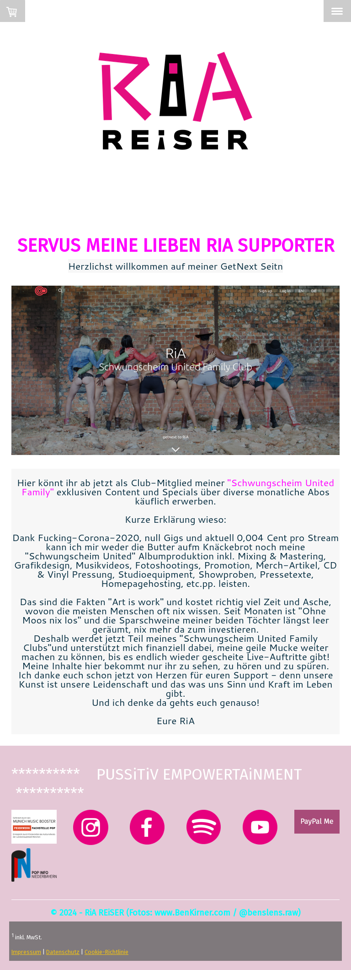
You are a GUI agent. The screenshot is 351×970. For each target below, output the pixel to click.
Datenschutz (63, 951)
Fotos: (140, 913)
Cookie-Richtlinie (106, 951)
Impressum (26, 951)
